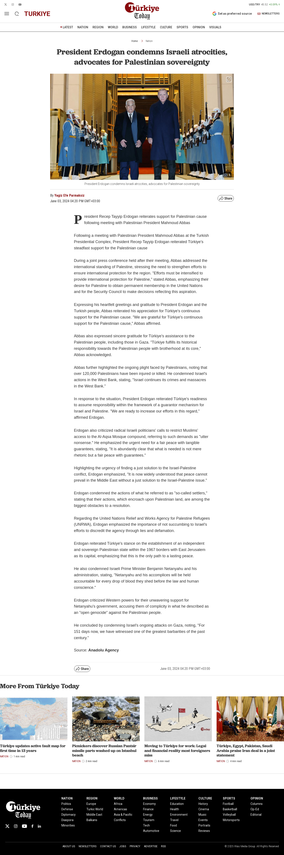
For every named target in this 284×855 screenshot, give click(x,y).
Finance (148, 809)
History (203, 804)
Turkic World (94, 809)
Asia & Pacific (123, 815)
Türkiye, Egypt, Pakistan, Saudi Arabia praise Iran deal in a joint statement (246, 750)
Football (228, 804)
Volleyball (229, 815)
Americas (120, 809)
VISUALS (215, 27)
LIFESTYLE (148, 27)
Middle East (94, 815)
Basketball (230, 809)
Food (173, 825)
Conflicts (120, 820)
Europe (91, 804)
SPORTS (182, 27)
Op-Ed (254, 809)
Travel (174, 820)
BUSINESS (129, 27)
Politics (66, 804)
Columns (256, 804)
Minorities (68, 825)
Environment (179, 815)
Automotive (151, 831)
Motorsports (231, 820)
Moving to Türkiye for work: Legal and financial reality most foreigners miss (177, 750)
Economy (149, 804)
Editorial (256, 815)
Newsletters (87, 846)
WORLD (113, 27)
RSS (163, 846)
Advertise (151, 846)
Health (174, 809)
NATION (82, 27)
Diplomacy (68, 815)
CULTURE (166, 27)
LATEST (68, 27)
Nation (149, 41)
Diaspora (67, 820)
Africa (118, 804)
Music (202, 815)
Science (175, 831)
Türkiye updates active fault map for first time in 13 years (32, 748)
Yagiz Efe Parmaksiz (69, 195)
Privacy (135, 846)
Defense (67, 809)
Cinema (203, 809)
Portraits (204, 825)
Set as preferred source (232, 13)
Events (203, 820)
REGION (98, 27)
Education (177, 804)
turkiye (37, 14)
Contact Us (108, 846)
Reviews (204, 831)
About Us (68, 846)
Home (134, 41)
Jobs (122, 846)
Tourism (148, 820)
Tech (146, 825)
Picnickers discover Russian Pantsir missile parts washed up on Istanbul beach (104, 750)
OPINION (199, 27)
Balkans (91, 820)
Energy (148, 815)
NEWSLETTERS (268, 14)
